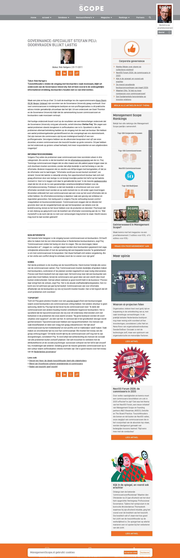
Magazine (107, 17)
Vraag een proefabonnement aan (132, 246)
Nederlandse (45, 352)
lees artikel (131, 341)
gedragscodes (100, 181)
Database (64, 17)
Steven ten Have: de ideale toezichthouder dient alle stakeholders (58, 361)
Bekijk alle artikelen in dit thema (131, 105)
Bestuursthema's (85, 17)
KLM (30, 103)
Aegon (36, 103)
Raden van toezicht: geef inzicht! (43, 366)
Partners (140, 17)
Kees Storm (101, 100)
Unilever (43, 103)
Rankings (124, 17)
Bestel (165, 32)
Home (33, 17)
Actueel (47, 17)
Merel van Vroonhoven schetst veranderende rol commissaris (56, 363)
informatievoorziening (80, 160)
